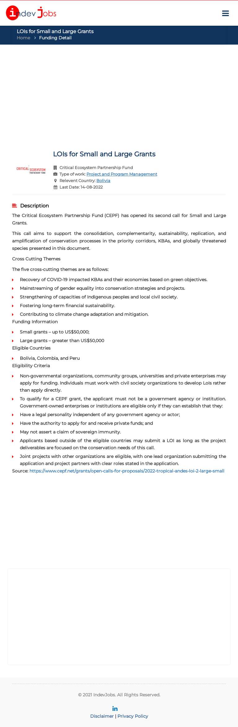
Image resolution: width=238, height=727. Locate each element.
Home (23, 38)
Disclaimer (102, 716)
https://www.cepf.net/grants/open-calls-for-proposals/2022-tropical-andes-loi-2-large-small (126, 471)
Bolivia (103, 180)
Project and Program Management (121, 174)
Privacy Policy (132, 716)
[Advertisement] (119, 94)
